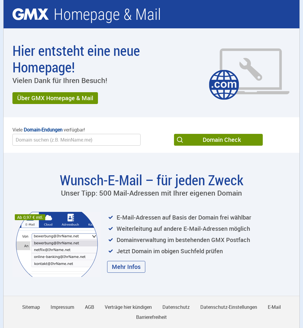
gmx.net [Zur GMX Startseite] (30, 14)
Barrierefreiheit (151, 317)
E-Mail (274, 307)
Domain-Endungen (43, 129)
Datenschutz (176, 307)
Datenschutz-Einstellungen (228, 307)
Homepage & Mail (107, 14)
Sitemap (31, 307)
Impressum (62, 307)
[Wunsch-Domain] (76, 140)
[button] (55, 98)
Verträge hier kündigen (128, 307)
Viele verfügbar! (48, 129)
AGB (89, 307)
